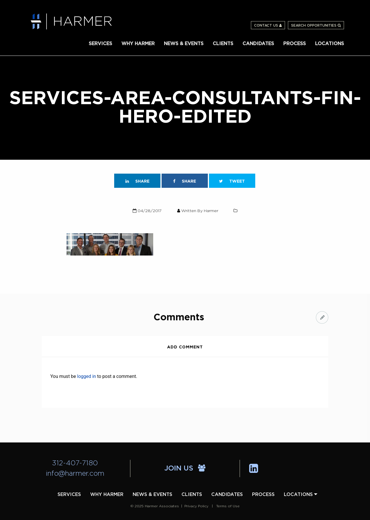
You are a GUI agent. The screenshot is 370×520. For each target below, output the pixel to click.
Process (294, 43)
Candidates (258, 43)
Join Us (185, 468)
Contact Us (268, 25)
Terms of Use (228, 506)
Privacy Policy (196, 506)
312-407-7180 (75, 463)
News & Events (184, 43)
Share (137, 181)
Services (100, 43)
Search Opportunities (316, 25)
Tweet (232, 181)
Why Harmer (138, 43)
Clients (223, 43)
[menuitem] (100, 43)
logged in (86, 376)
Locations (329, 43)
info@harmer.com (75, 473)
